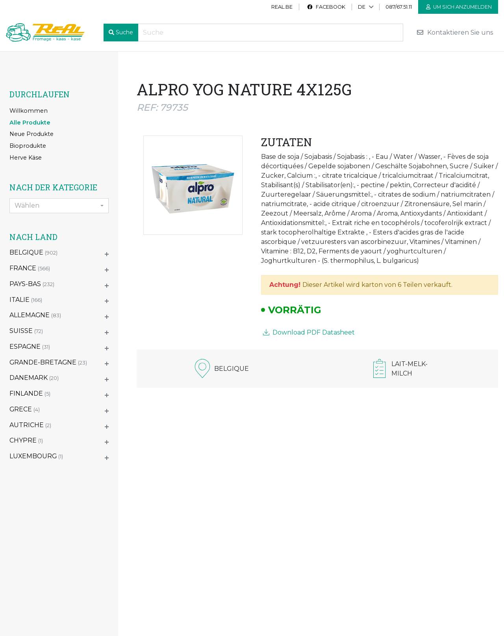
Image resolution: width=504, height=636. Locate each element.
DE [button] (361, 7)
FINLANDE (29, 393)
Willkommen (28, 110)
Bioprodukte (27, 145)
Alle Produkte (29, 122)
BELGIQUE (33, 252)
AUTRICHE (30, 425)
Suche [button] (124, 32)
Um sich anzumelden (459, 7)
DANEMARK (34, 377)
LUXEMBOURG (36, 456)
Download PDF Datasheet (309, 332)
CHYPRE (26, 440)
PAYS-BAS (31, 284)
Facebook (326, 7)
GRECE (24, 409)
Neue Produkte (31, 134)
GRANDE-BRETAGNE (48, 362)
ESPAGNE (29, 346)
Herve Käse (25, 157)
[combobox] (59, 205)
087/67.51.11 (398, 7)
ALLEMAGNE (35, 315)
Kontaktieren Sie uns (454, 32)
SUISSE (26, 331)
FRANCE (29, 268)
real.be (282, 7)
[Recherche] (270, 32)
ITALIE (25, 299)
